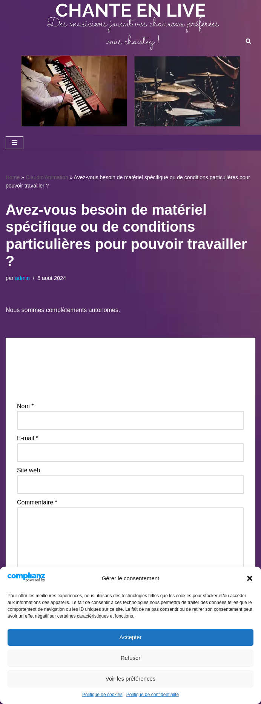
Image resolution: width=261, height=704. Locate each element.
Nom (25, 406)
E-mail (27, 438)
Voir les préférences (131, 678)
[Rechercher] (248, 41)
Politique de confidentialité (152, 694)
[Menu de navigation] (14, 142)
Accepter (130, 637)
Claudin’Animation (47, 177)
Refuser (131, 658)
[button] (249, 578)
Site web (28, 470)
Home (13, 177)
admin (22, 278)
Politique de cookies (102, 694)
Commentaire (37, 502)
